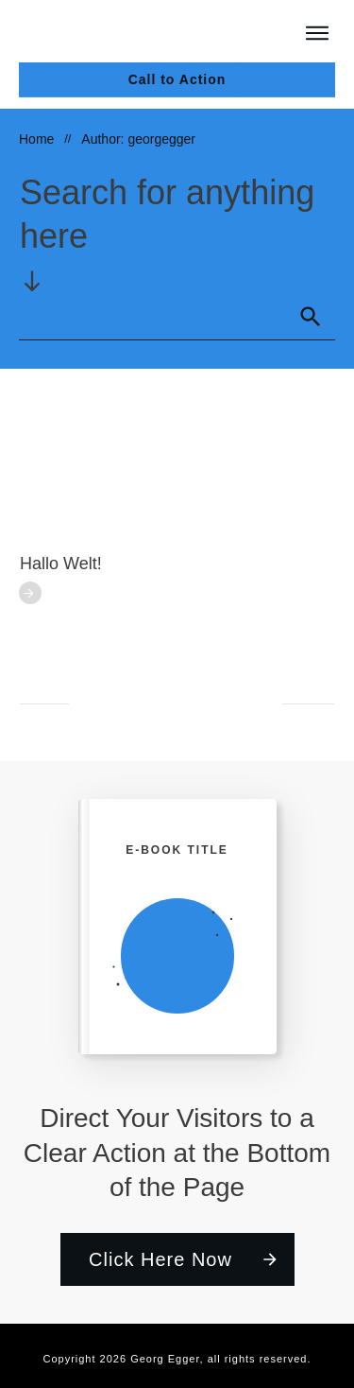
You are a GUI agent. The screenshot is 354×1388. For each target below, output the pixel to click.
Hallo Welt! (61, 563)
